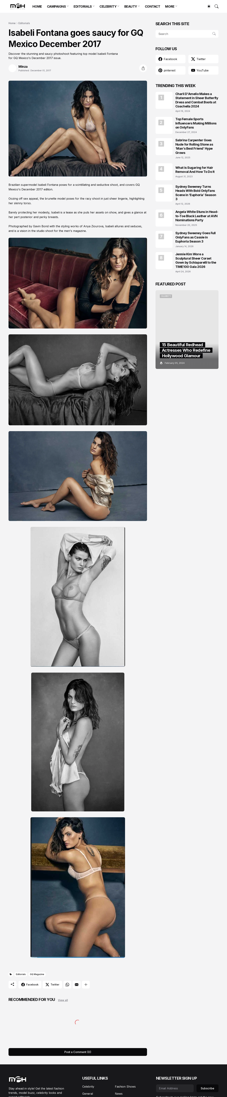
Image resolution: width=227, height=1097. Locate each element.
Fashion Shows (125, 1086)
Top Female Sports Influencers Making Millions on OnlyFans (196, 123)
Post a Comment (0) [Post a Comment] (77, 1052)
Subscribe (207, 1088)
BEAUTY (130, 6)
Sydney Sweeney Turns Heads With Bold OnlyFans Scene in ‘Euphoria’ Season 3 (195, 193)
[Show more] (86, 985)
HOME (37, 6)
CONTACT (152, 6)
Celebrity (88, 1086)
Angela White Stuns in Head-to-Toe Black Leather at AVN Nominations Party (196, 216)
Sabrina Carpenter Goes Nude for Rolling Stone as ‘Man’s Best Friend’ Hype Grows (194, 146)
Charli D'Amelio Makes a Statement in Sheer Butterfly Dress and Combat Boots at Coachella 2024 (196, 100)
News (119, 1093)
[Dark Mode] (207, 6)
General (87, 1093)
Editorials (24, 23)
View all (63, 1000)
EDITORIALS (83, 6)
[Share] (143, 68)
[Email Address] (175, 1088)
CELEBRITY (108, 6)
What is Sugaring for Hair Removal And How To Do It (195, 170)
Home (12, 23)
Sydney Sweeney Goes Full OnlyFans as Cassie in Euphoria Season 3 (195, 237)
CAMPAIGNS (56, 6)
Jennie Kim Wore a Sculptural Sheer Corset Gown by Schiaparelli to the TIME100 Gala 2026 (195, 260)
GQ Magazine (37, 974)
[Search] (214, 6)
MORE (169, 6)
